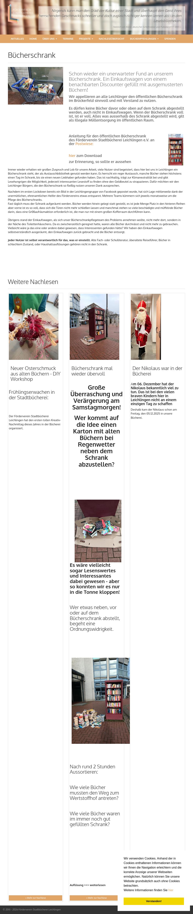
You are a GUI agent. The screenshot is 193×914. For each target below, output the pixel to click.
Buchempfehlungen (144, 38)
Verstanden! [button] (154, 901)
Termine (68, 38)
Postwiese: (84, 143)
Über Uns (50, 38)
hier (170, 890)
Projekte (86, 38)
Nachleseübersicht (111, 38)
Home (33, 38)
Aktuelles (17, 38)
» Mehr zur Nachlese (35, 897)
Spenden (169, 38)
